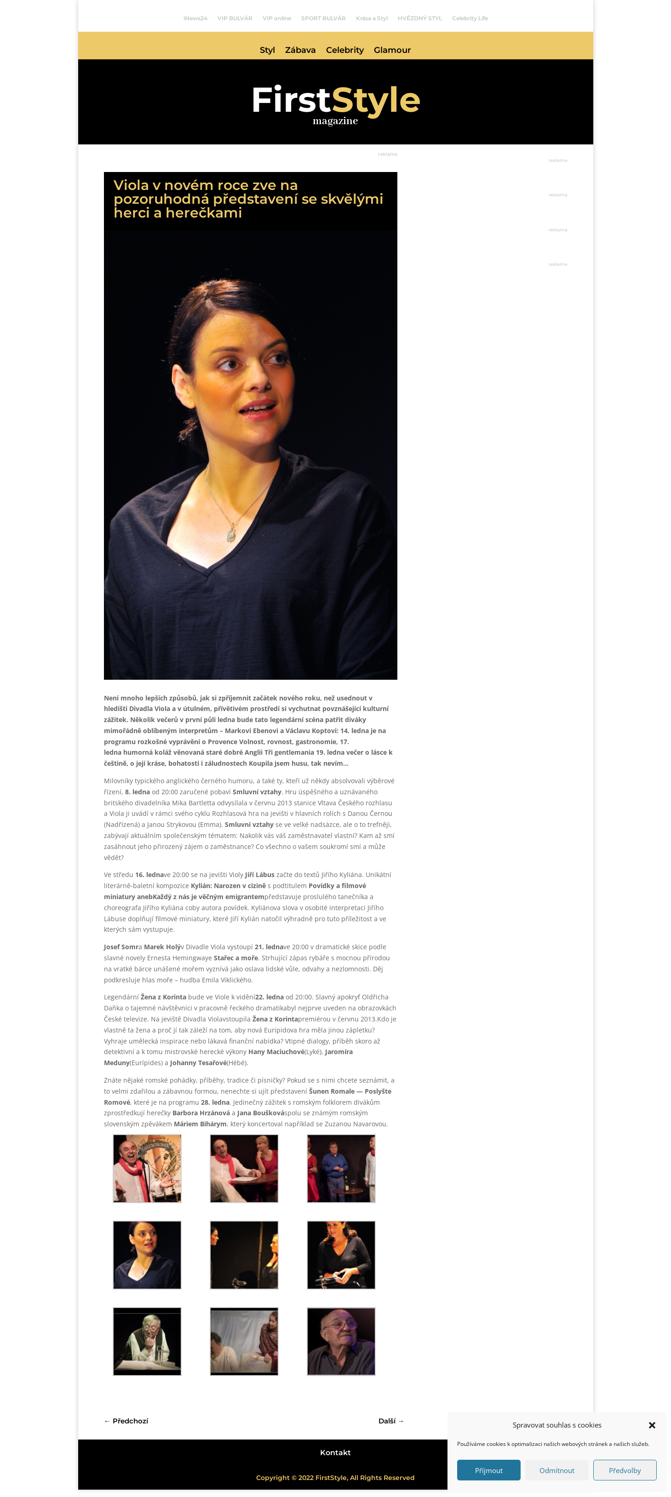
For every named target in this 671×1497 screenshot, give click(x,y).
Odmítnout (556, 1470)
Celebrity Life (470, 18)
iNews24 (195, 18)
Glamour (392, 51)
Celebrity (345, 51)
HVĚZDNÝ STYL (420, 18)
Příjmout (489, 1470)
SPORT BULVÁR (323, 18)
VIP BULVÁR (235, 18)
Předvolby (625, 1470)
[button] (652, 1425)
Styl (267, 51)
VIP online (277, 18)
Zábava (300, 51)
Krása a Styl (372, 18)
